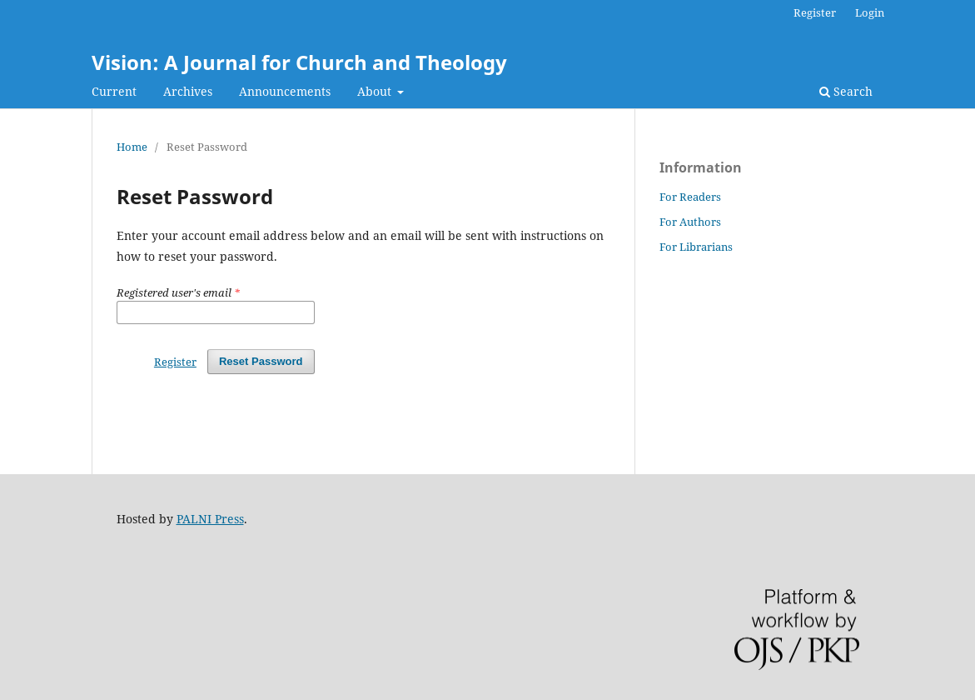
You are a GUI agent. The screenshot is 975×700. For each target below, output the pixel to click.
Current (114, 91)
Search (846, 91)
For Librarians (696, 246)
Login (869, 12)
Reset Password (261, 361)
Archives (187, 91)
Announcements (285, 91)
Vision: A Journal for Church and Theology (299, 62)
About (376, 91)
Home (132, 146)
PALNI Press (210, 519)
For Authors (690, 221)
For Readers (690, 196)
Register (814, 12)
